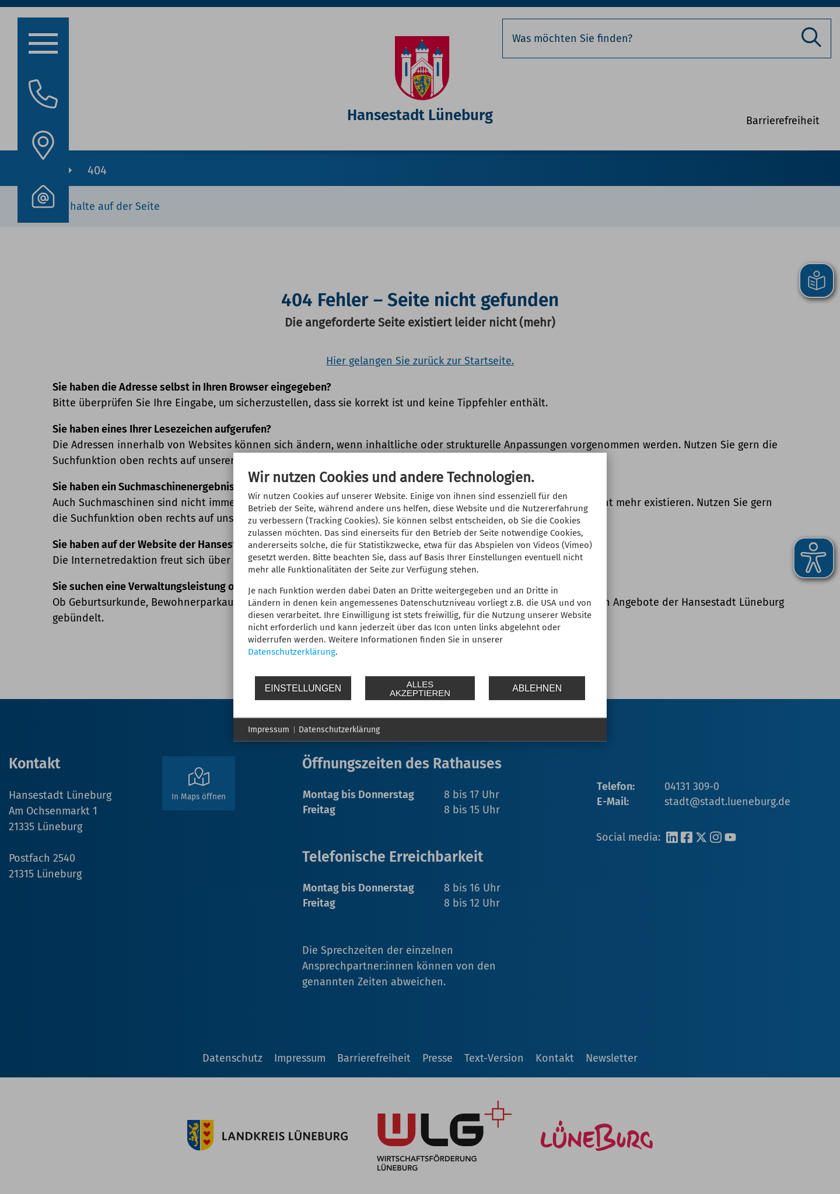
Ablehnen (537, 688)
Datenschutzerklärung (291, 652)
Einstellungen (303, 688)
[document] (420, 571)
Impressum (268, 730)
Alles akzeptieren (420, 688)
